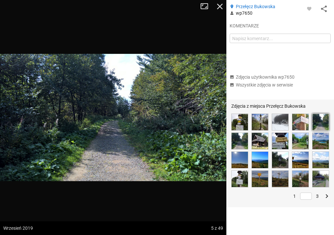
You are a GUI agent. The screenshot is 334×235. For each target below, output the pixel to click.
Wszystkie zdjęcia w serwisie (261, 84)
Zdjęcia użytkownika (262, 77)
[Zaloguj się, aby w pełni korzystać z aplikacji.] (309, 8)
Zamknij (219, 6)
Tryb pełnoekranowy (206, 6)
